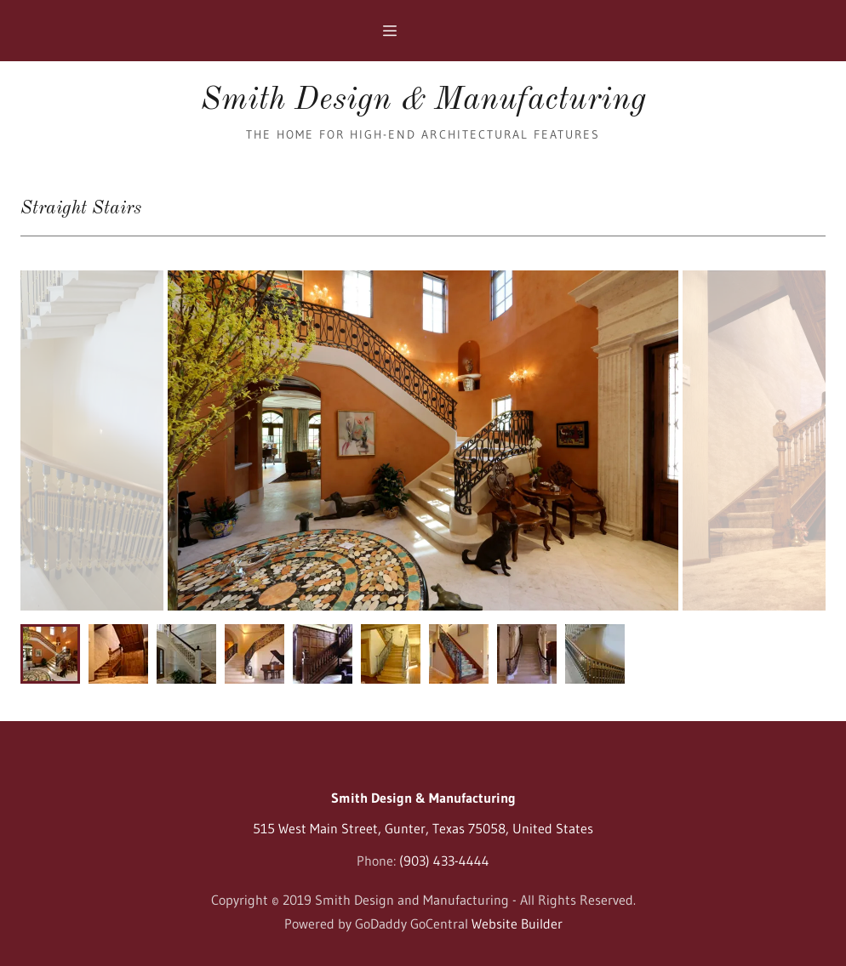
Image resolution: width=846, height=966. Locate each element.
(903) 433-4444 (444, 860)
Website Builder (517, 923)
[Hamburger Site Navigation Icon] (423, 30)
